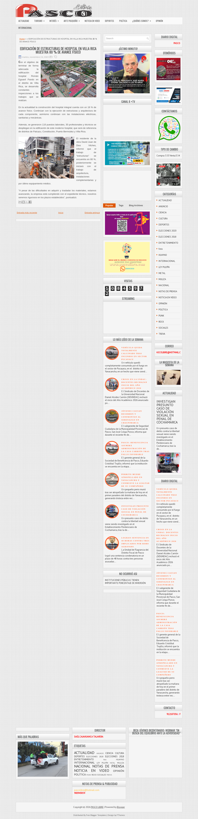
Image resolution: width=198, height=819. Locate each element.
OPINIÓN (159, 21)
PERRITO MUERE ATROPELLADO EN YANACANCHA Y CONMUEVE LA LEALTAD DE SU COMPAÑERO (135, 480)
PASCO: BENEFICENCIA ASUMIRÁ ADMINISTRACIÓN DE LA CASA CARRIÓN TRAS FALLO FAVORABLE (135, 448)
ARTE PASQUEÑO (73, 20)
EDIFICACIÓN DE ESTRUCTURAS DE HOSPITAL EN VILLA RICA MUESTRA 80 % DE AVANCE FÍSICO (58, 50)
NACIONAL (164, 285)
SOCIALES (163, 327)
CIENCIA (163, 212)
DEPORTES (109, 21)
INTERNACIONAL (25, 27)
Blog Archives (136, 205)
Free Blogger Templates (96, 815)
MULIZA (162, 279)
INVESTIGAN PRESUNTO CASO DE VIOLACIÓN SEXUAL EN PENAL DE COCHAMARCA (167, 411)
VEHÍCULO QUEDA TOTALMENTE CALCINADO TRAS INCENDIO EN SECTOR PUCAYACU (134, 353)
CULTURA (163, 218)
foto (161, 248)
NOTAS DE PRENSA (168, 291)
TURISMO (40, 20)
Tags (121, 205)
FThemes (121, 815)
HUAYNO (163, 255)
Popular (109, 205)
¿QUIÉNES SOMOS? (142, 20)
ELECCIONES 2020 (167, 230)
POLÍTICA (123, 21)
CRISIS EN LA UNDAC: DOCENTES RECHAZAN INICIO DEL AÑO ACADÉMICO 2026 (168, 535)
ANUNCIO (163, 206)
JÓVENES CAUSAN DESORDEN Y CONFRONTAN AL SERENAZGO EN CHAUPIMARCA (131, 417)
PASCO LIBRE (97, 807)
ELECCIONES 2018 (167, 236)
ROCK (161, 321)
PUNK (161, 315)
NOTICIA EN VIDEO (92, 21)
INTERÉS (55, 20)
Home (22, 38)
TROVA (162, 333)
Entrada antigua (92, 212)
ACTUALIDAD (23, 21)
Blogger (121, 807)
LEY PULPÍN (164, 267)
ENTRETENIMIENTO (168, 242)
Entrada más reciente (27, 212)
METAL (162, 273)
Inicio (60, 212)
